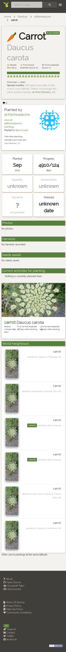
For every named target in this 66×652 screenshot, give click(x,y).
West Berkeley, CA (45, 92)
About (8, 579)
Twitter (8, 636)
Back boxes (22, 130)
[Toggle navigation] (60, 5)
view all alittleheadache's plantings (13, 123)
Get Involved (12, 589)
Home (7, 16)
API (6, 625)
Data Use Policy (13, 609)
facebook (10, 639)
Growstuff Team (13, 585)
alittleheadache (42, 16)
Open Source (12, 582)
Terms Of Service (14, 602)
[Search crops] (26, 5)
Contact (9, 632)
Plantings (23, 16)
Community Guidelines (17, 612)
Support (9, 629)
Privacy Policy (12, 605)
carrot (14, 20)
